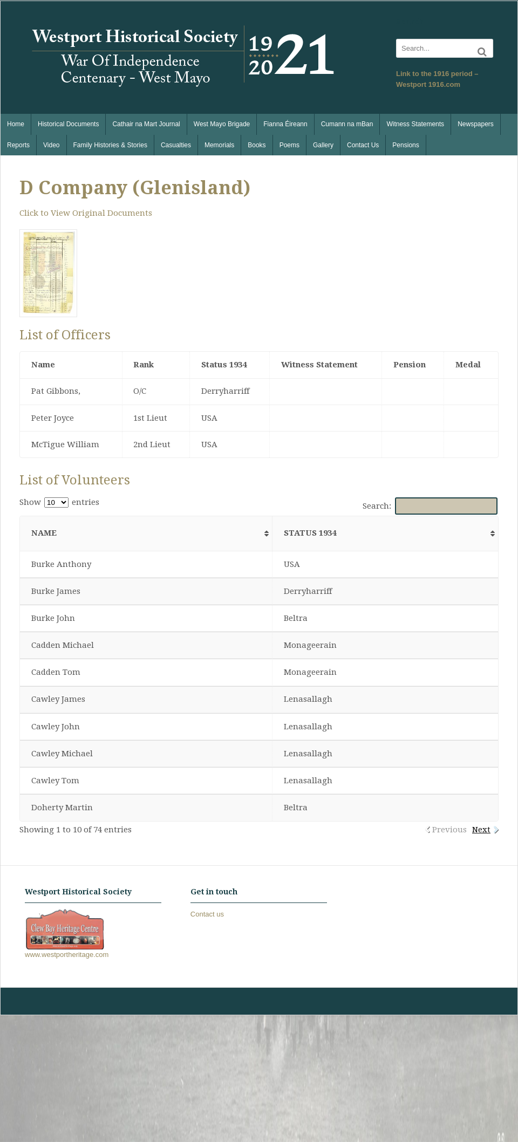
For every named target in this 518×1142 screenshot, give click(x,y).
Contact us (207, 914)
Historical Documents (68, 124)
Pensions (405, 145)
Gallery (323, 145)
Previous (449, 830)
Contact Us (363, 145)
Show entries (59, 502)
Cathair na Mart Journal (146, 124)
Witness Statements (415, 124)
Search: (430, 506)
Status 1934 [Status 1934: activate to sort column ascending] (310, 533)
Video (51, 145)
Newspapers (476, 124)
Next (481, 830)
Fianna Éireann (285, 124)
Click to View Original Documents (85, 213)
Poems (289, 145)
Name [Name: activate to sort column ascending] (44, 533)
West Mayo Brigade (222, 124)
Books (256, 145)
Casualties (176, 145)
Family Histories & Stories (110, 145)
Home (15, 124)
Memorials (219, 145)
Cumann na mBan (347, 124)
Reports (18, 145)
